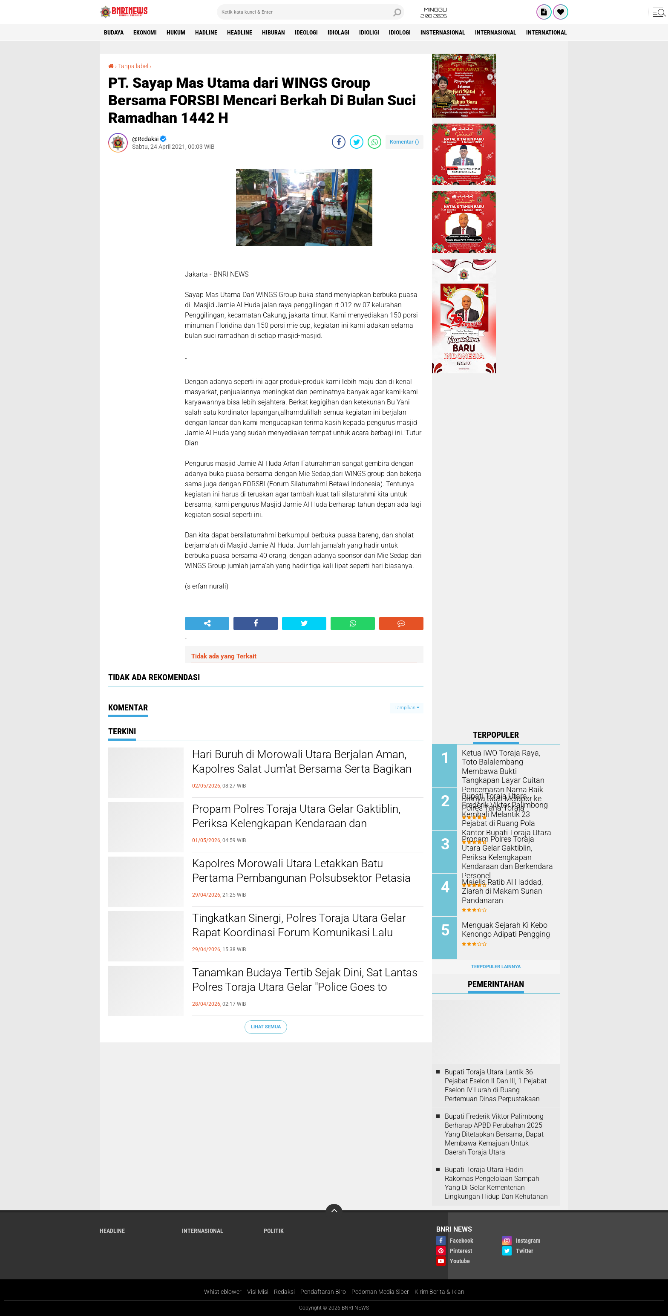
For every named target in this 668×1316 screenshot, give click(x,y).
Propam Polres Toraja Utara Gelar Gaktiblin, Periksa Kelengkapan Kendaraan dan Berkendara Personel (296, 823)
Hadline (206, 32)
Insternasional (442, 32)
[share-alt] (207, 623)
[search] (310, 12)
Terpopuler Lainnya (496, 967)
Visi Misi (257, 1291)
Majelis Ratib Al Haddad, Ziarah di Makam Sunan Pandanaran (499, 891)
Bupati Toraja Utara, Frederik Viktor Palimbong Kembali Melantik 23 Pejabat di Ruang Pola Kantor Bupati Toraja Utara (506, 813)
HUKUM (176, 32)
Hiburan (273, 32)
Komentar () (404, 142)
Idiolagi (338, 32)
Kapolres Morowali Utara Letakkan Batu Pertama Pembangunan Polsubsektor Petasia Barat (301, 878)
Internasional (495, 32)
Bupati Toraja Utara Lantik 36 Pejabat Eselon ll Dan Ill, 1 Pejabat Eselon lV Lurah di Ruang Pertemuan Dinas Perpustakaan (496, 1085)
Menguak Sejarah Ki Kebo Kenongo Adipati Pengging (502, 929)
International (546, 32)
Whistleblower (223, 1291)
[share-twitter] (356, 142)
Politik (274, 1230)
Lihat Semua (266, 1027)
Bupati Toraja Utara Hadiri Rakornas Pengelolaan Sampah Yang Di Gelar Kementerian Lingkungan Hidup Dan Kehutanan (496, 1183)
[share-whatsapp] (374, 142)
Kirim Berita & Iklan (439, 1291)
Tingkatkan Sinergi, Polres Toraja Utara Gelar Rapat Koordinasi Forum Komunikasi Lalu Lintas (299, 932)
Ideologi (306, 32)
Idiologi (400, 32)
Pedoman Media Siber (380, 1291)
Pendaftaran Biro (323, 1291)
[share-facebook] (339, 142)
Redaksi (284, 1291)
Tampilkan (406, 707)
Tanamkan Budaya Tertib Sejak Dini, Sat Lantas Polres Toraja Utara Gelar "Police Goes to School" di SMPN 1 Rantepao (305, 987)
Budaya (114, 32)
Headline (239, 32)
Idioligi (369, 32)
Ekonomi (145, 32)
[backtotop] (334, 1212)
